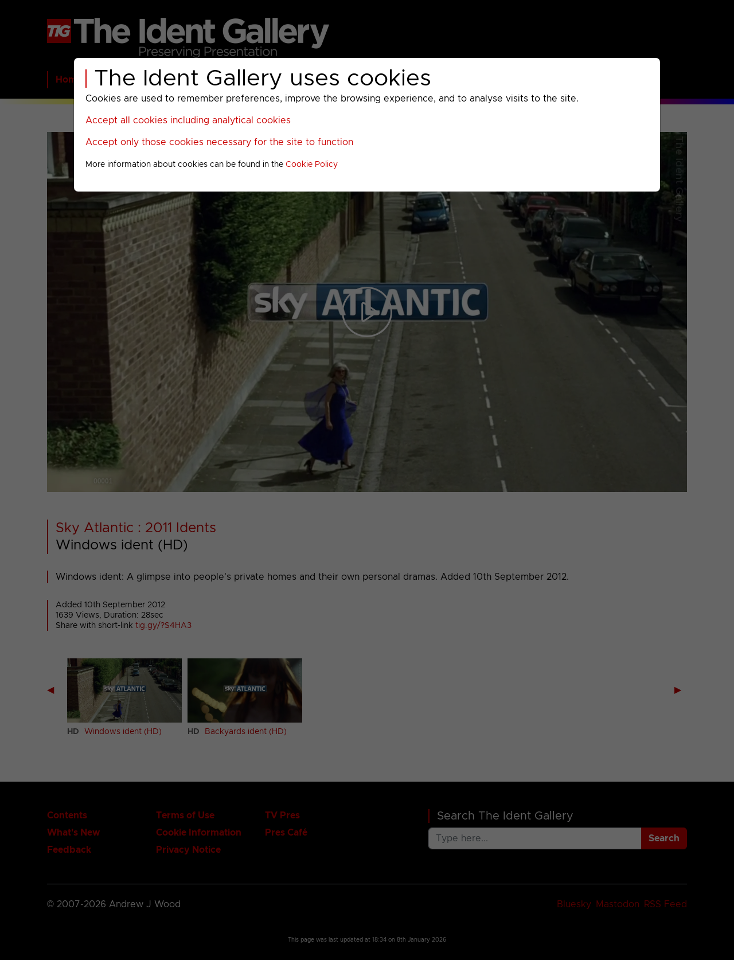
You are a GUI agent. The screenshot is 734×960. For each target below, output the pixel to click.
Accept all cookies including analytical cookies (188, 120)
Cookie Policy (312, 165)
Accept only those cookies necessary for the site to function (219, 142)
